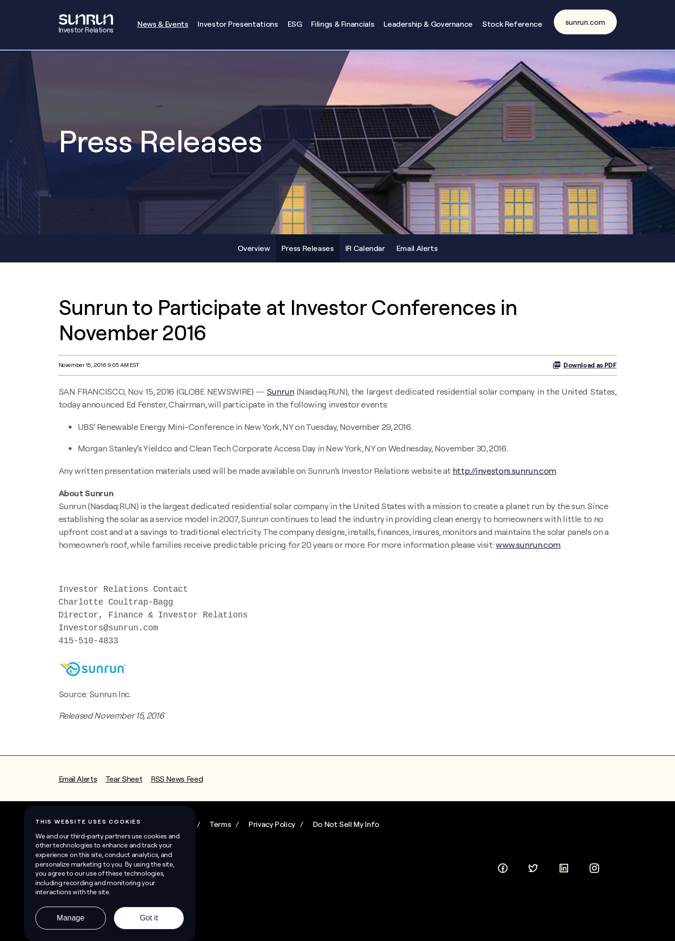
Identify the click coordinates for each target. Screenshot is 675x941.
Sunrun (280, 391)
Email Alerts (417, 248)
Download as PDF (584, 365)
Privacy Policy (272, 824)
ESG (295, 24)
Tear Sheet (123, 779)
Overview (254, 248)
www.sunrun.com (528, 544)
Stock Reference (512, 24)
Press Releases (307, 248)
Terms (220, 824)
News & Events (162, 24)
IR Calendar (365, 248)
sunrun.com (585, 22)
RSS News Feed (177, 779)
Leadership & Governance (428, 24)
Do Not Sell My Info (346, 824)
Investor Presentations (237, 24)
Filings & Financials (342, 24)
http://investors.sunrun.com (504, 470)
